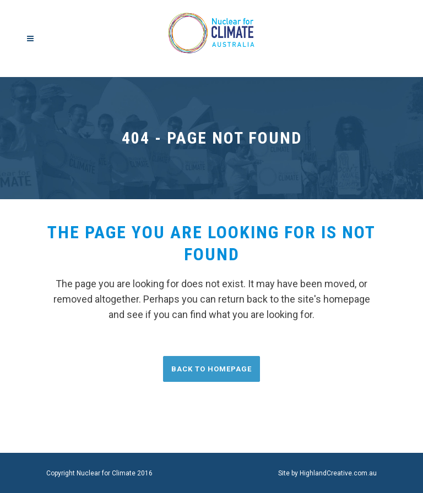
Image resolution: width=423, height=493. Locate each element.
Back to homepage (211, 369)
